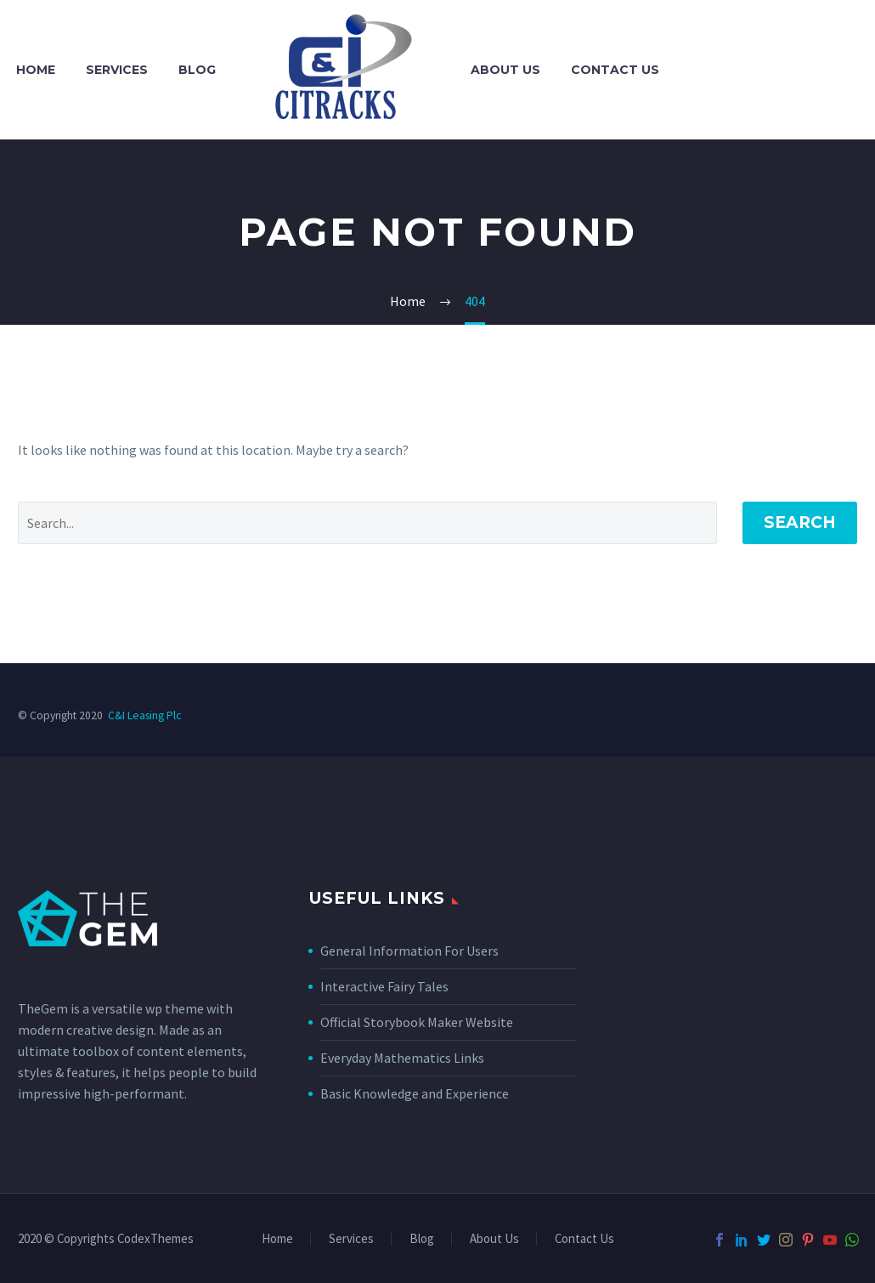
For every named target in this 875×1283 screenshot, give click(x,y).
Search (800, 522)
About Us (505, 69)
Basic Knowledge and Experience (414, 1093)
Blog (197, 69)
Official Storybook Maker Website (416, 1021)
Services (117, 69)
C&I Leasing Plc (144, 715)
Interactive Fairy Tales (384, 986)
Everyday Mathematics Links (402, 1057)
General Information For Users (409, 950)
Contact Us (615, 69)
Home (35, 69)
